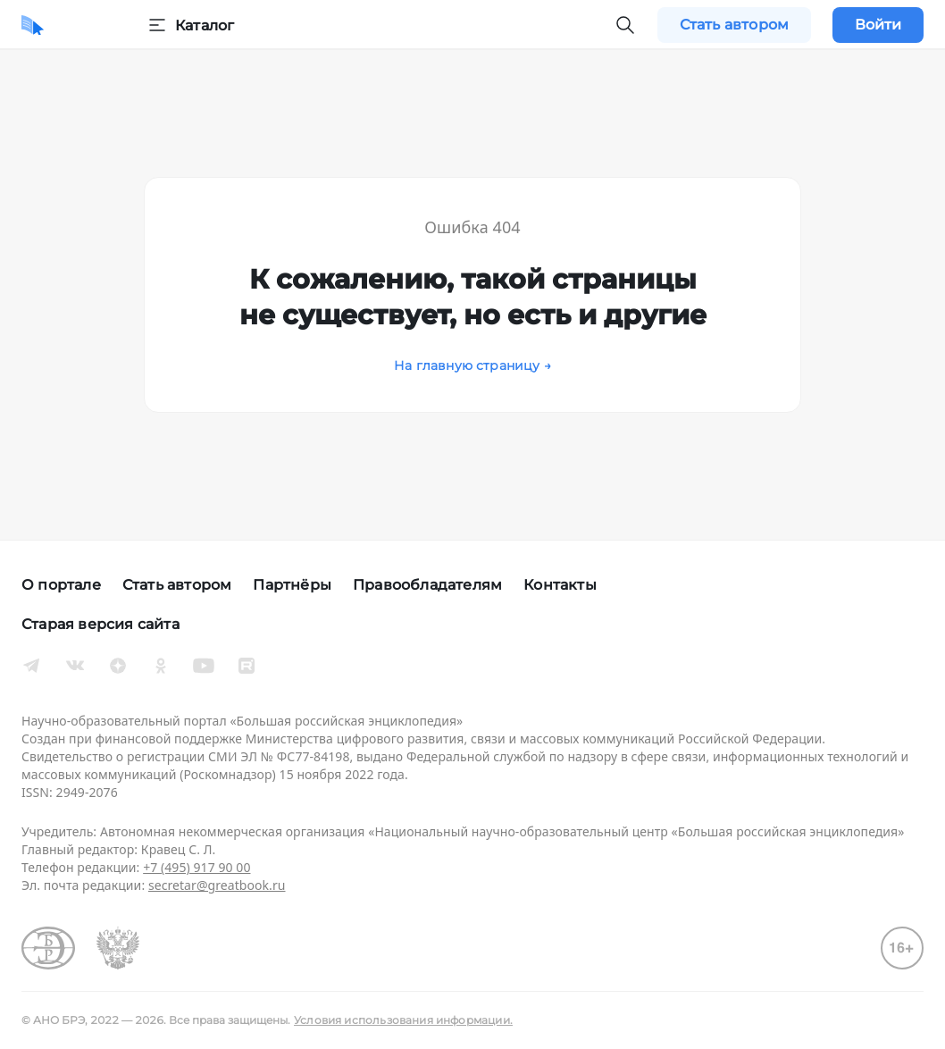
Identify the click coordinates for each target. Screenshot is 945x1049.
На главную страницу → (472, 365)
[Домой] (32, 25)
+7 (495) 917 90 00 (196, 867)
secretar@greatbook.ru (217, 885)
